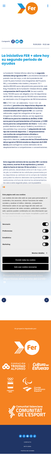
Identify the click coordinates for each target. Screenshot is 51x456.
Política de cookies (27, 451)
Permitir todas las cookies (25, 260)
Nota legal (27, 446)
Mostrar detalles (38, 253)
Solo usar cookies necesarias (25, 267)
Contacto (27, 442)
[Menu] (4, 6)
